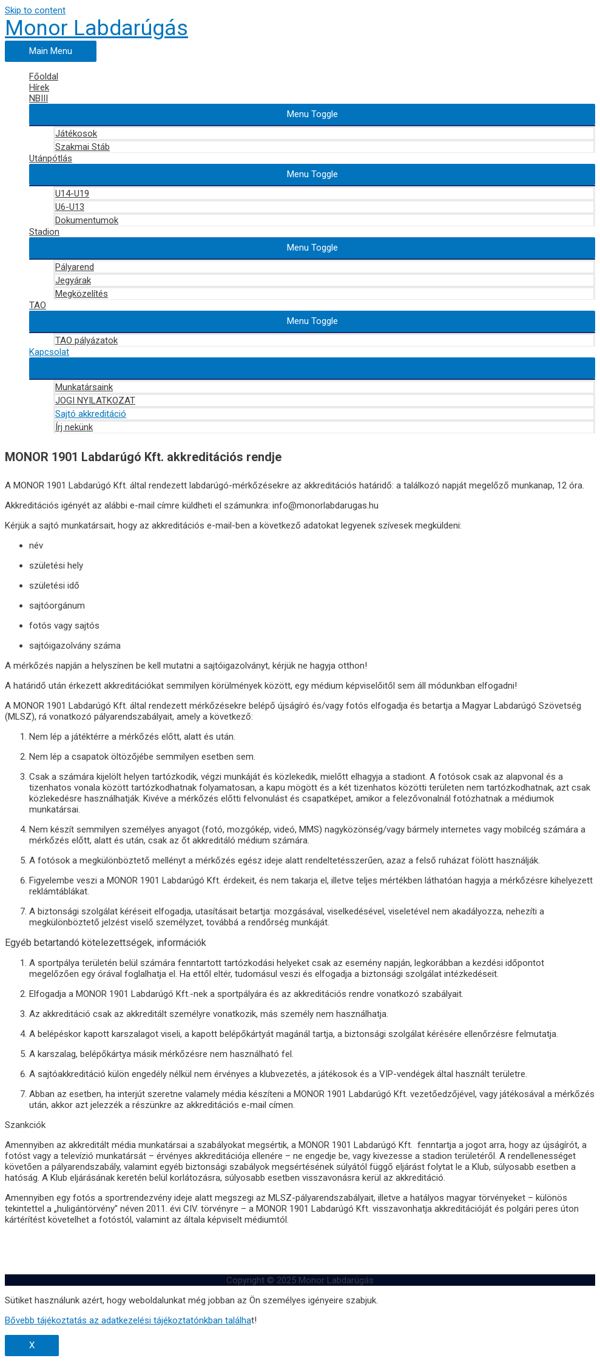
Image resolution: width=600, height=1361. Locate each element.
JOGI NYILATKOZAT (95, 400)
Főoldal (43, 76)
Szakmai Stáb (82, 146)
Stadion (44, 231)
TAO (37, 305)
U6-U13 (69, 206)
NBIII (38, 98)
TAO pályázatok (86, 340)
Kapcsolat (49, 351)
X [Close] (32, 1345)
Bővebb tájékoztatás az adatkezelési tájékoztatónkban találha (128, 1320)
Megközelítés (81, 293)
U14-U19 (72, 193)
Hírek (39, 87)
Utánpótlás (50, 158)
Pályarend (74, 267)
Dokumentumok (86, 220)
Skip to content (35, 10)
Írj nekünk (74, 427)
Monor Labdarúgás (96, 28)
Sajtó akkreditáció (90, 413)
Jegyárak (73, 280)
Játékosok (76, 133)
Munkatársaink (84, 387)
